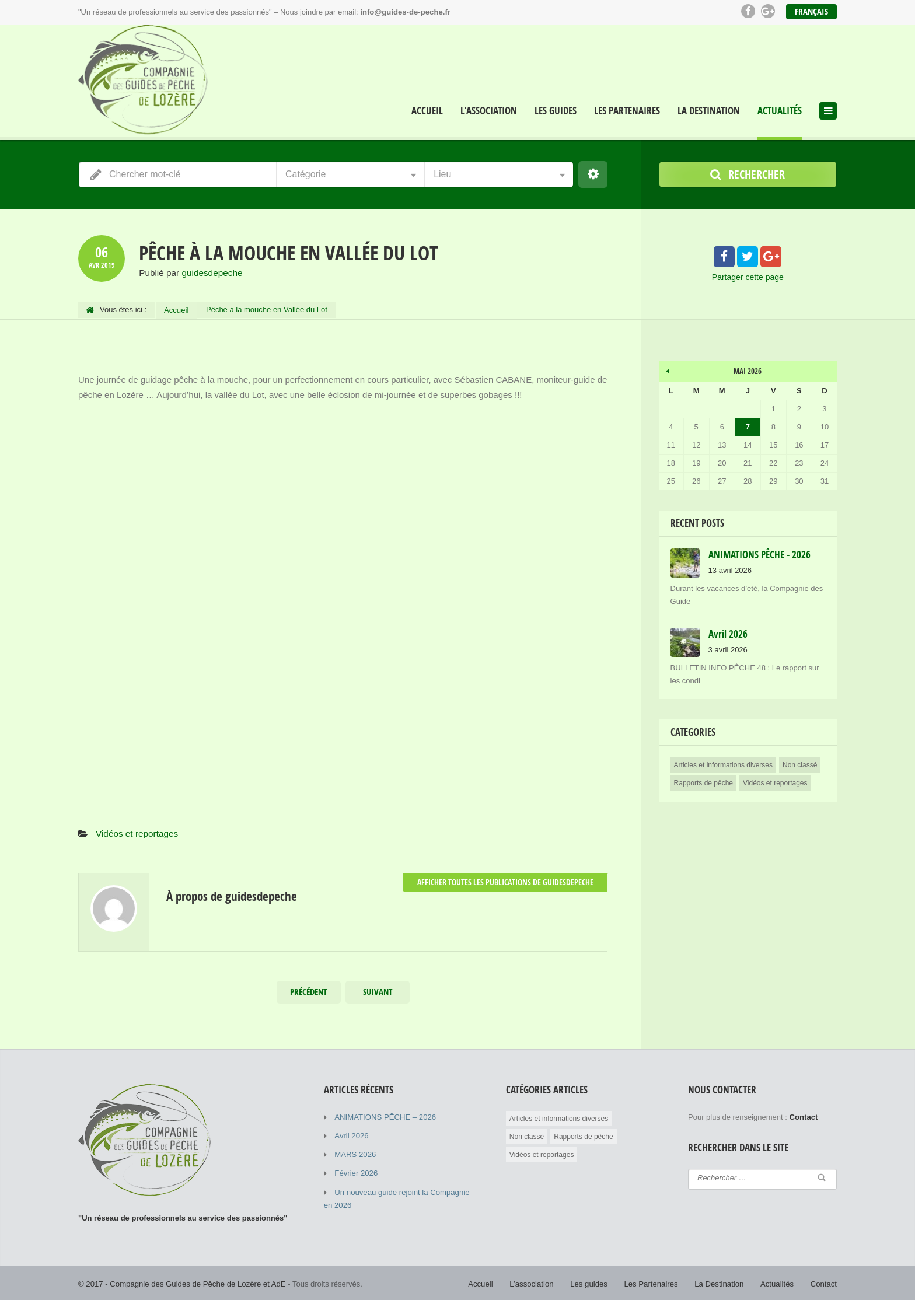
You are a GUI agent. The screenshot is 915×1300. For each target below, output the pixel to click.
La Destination (708, 110)
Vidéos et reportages (136, 832)
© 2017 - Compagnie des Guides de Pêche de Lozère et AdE (180, 1281)
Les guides (556, 110)
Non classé (800, 763)
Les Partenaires (627, 110)
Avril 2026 (351, 1133)
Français (811, 11)
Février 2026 (355, 1170)
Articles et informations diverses (723, 763)
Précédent (308, 990)
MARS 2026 (354, 1152)
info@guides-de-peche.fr (404, 12)
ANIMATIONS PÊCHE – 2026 (384, 1114)
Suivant (377, 990)
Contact (824, 1281)
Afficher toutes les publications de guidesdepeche (510, 880)
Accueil (427, 110)
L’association (488, 110)
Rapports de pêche (703, 781)
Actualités (779, 110)
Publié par (189, 273)
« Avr (667, 367)
